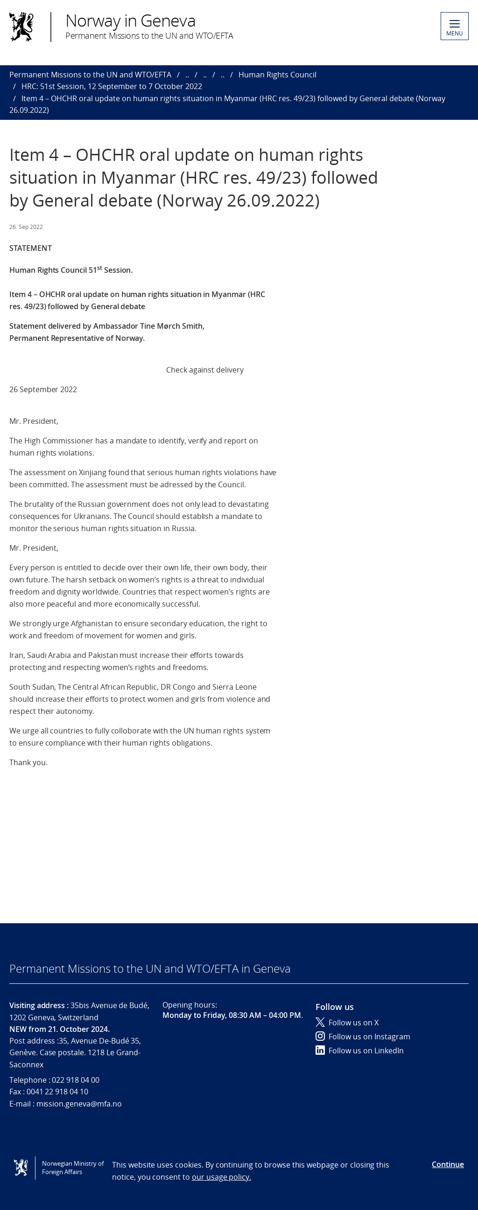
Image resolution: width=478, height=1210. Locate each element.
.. (187, 74)
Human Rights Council (277, 74)
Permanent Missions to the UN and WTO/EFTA (90, 74)
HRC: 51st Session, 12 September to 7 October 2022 (111, 86)
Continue (448, 1164)
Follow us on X (347, 1022)
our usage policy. (221, 1177)
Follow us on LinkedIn (360, 1050)
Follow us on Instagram (363, 1036)
